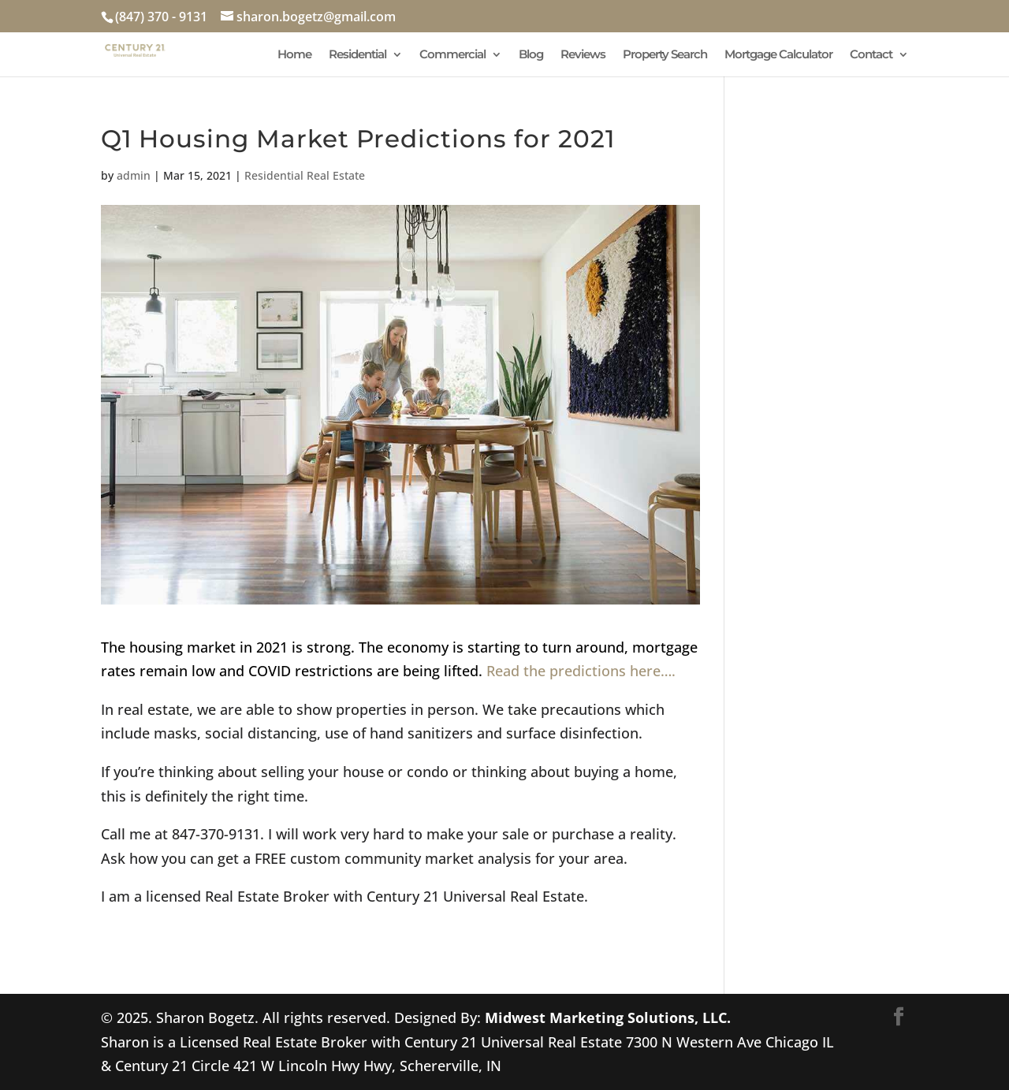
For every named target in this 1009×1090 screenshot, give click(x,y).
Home (294, 55)
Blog (531, 55)
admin (134, 175)
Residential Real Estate (304, 175)
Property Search (665, 55)
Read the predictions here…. (581, 670)
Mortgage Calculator (778, 55)
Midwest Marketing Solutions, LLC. (608, 1017)
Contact (871, 55)
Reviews (582, 55)
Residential (357, 55)
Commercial (452, 55)
